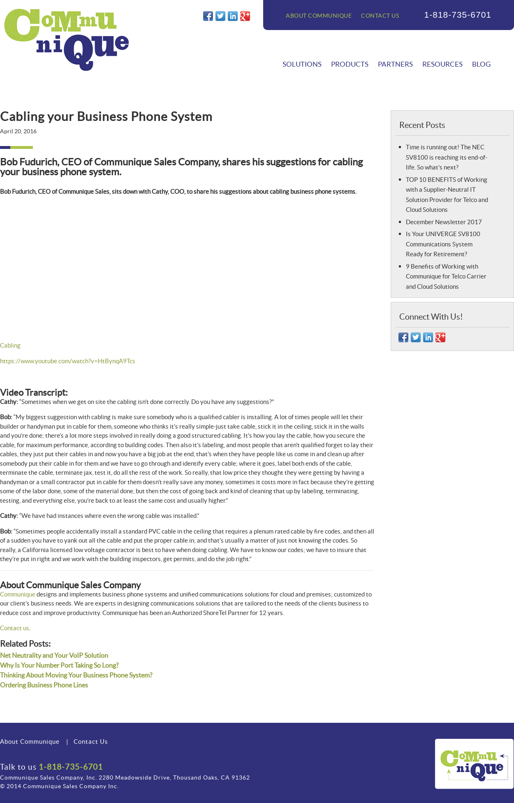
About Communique (319, 15)
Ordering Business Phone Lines (44, 685)
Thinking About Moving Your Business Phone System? (76, 675)
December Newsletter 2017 (444, 221)
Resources (442, 64)
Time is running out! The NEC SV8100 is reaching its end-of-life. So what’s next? (446, 157)
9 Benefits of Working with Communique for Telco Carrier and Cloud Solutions (446, 276)
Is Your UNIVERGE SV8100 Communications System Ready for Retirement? (443, 244)
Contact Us (380, 15)
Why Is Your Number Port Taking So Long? (59, 665)
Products (349, 64)
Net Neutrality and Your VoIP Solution (54, 655)
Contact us (14, 627)
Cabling (10, 345)
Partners (395, 64)
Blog (481, 64)
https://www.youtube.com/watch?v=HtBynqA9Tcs (67, 360)
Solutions (302, 64)
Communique (17, 594)
